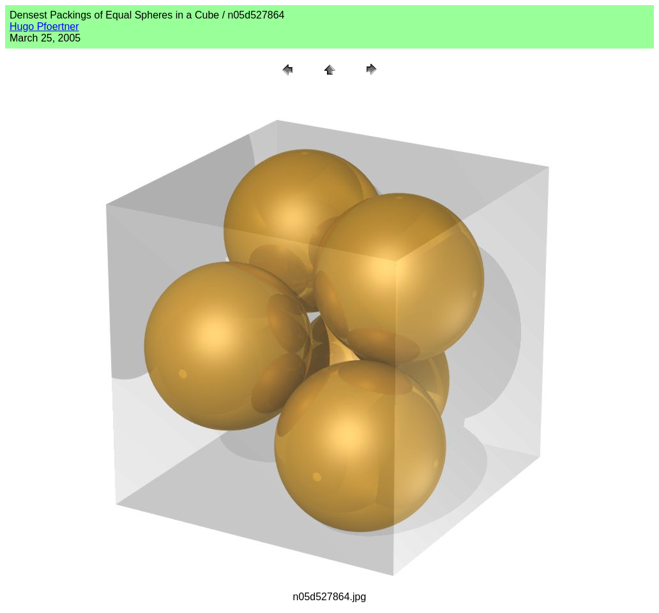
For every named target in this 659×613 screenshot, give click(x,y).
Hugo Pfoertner (44, 26)
